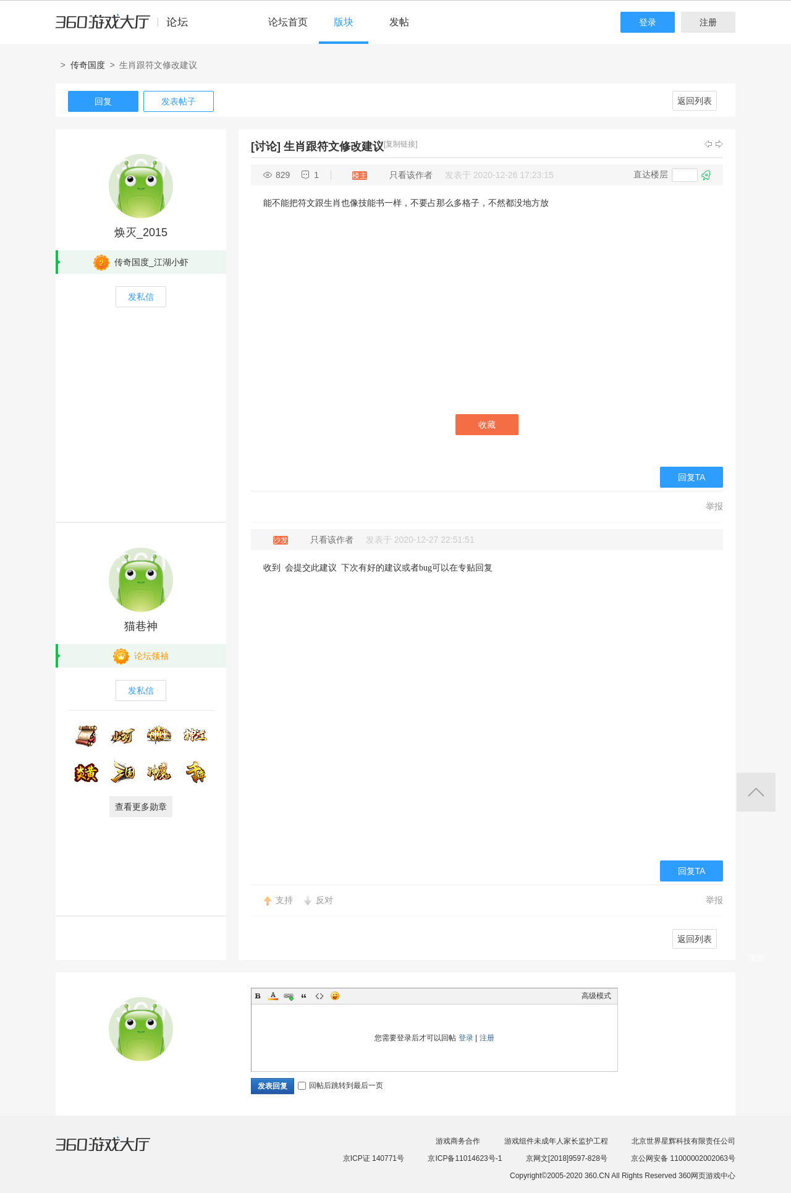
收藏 (487, 425)
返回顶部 (756, 792)
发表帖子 (178, 101)
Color (273, 996)
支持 (284, 900)
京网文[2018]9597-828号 (566, 1158)
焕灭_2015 (140, 232)
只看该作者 (411, 175)
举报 (714, 506)
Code (319, 996)
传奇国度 (87, 65)
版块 (343, 22)
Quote (304, 996)
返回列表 (694, 101)
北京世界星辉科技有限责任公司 (683, 1141)
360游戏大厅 (116, 1151)
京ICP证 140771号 (373, 1158)
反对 (324, 900)
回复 (103, 101)
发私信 (141, 297)
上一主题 (708, 144)
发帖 (399, 22)
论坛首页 (288, 22)
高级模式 (596, 995)
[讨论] (266, 146)
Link (288, 996)
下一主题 (719, 144)
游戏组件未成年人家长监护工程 (556, 1141)
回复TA (692, 477)
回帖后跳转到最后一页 (340, 1085)
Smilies (335, 996)
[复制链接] (401, 144)
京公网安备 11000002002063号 (683, 1158)
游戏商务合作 (458, 1141)
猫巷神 (141, 626)
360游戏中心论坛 (127, 27)
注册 (708, 22)
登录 (647, 22)
